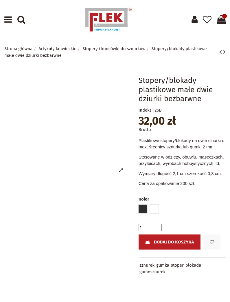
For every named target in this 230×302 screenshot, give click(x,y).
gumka (162, 265)
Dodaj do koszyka (169, 242)
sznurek (146, 265)
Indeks (145, 110)
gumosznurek (152, 271)
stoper (177, 265)
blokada (193, 265)
